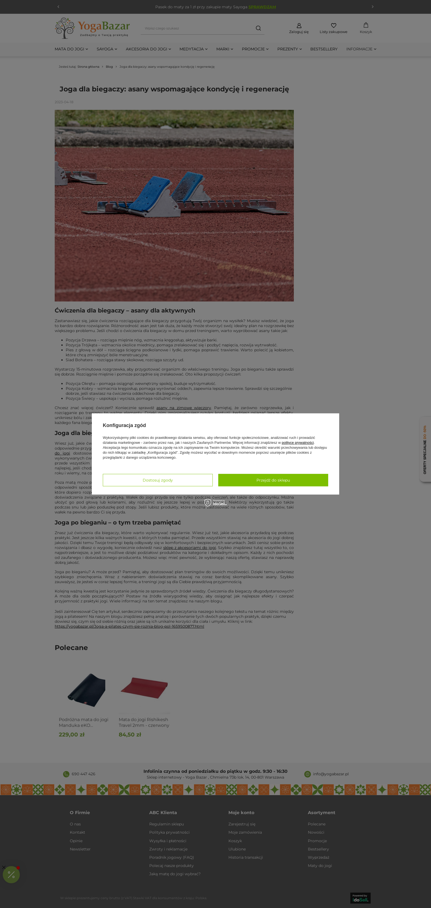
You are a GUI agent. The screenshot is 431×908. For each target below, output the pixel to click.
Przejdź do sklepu (273, 480)
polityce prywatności (298, 443)
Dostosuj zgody (158, 480)
